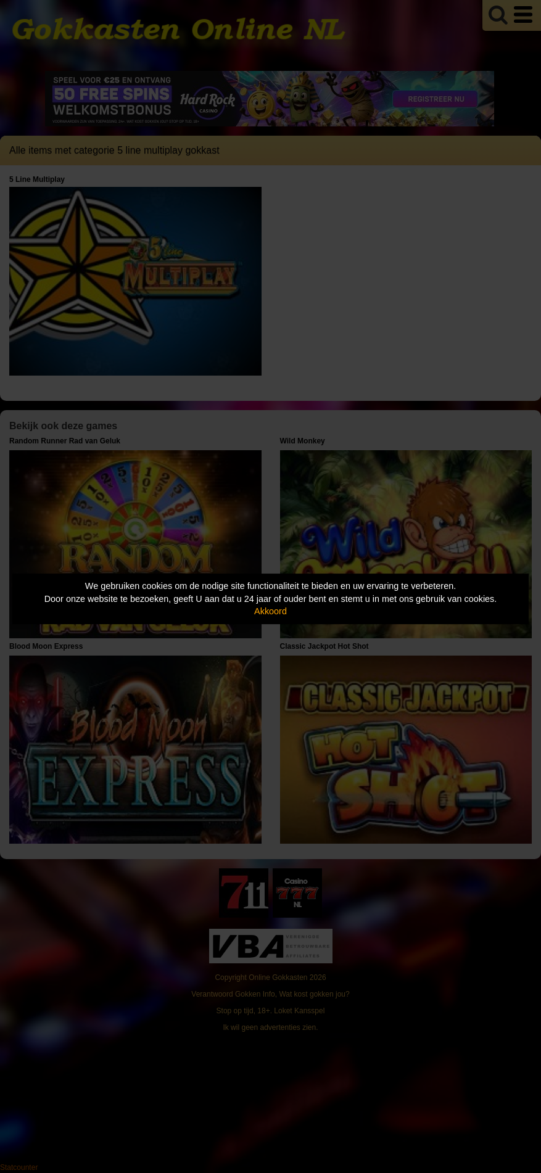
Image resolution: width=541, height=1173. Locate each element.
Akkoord (270, 611)
